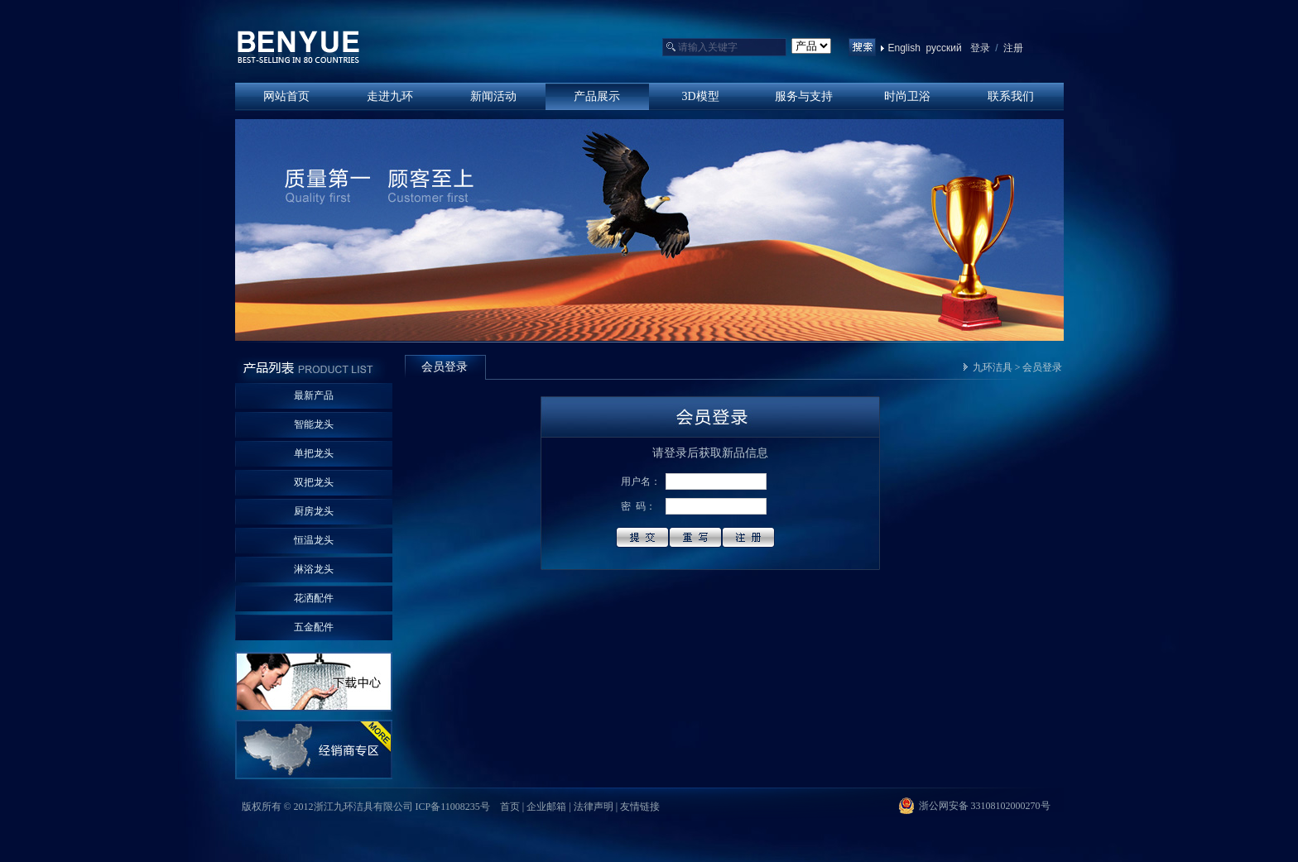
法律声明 (593, 806)
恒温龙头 (314, 540)
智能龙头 (314, 424)
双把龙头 (314, 482)
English (904, 48)
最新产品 (314, 395)
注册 (1012, 48)
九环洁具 (992, 367)
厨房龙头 (314, 511)
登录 (980, 48)
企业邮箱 (546, 806)
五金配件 (314, 627)
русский (944, 48)
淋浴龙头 (314, 569)
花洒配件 (314, 598)
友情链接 (640, 806)
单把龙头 (314, 453)
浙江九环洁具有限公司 (299, 47)
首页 (510, 806)
